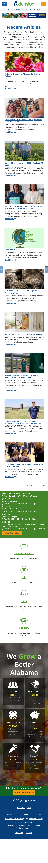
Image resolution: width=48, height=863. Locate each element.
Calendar (11, 9)
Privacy (38, 814)
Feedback (21, 807)
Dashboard (19, 832)
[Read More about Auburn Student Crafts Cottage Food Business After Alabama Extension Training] (10, 219)
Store (26, 9)
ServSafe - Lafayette (10, 517)
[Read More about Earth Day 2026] (10, 260)
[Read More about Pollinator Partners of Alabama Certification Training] (10, 89)
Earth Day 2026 (11, 250)
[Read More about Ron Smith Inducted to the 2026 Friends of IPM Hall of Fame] (10, 175)
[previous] (1, 269)
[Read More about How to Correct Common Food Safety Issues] (10, 344)
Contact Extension (23, 792)
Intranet (29, 832)
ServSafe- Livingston (10, 501)
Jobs (29, 807)
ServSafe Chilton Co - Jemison (14, 509)
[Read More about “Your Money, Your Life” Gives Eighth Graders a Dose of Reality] (10, 477)
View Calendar (12, 533)
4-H (24, 577)
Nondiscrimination (26, 814)
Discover (19, 9)
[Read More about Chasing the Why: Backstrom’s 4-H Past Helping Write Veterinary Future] (10, 390)
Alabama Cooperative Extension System (24, 825)
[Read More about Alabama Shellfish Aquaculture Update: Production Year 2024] (10, 303)
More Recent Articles (35, 485)
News (24, 601)
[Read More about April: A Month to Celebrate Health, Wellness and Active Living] (10, 132)
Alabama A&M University (14, 819)
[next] (46, 269)
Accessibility (11, 814)
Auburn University (36, 819)
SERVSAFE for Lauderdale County (16, 493)
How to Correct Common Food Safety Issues (23, 334)
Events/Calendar (24, 553)
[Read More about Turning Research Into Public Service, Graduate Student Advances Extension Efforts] (10, 434)
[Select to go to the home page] (24, 3)
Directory (24, 627)
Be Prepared (35, 9)
